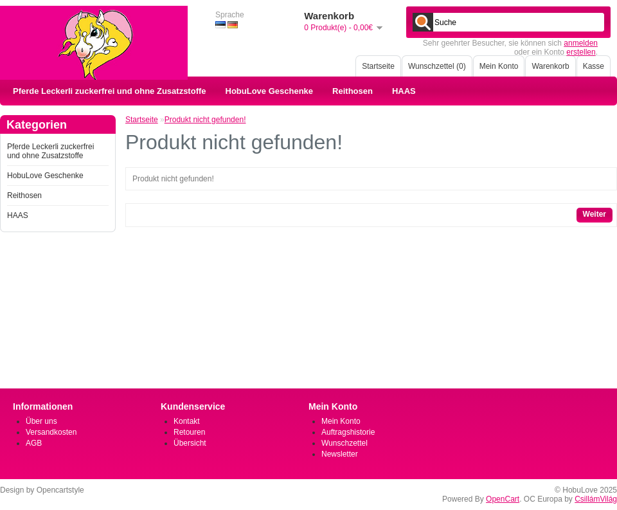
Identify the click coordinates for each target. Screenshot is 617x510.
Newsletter (339, 454)
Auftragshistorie (348, 432)
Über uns (41, 421)
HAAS (404, 91)
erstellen (580, 52)
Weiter (594, 214)
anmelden (581, 43)
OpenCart (502, 499)
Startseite (378, 66)
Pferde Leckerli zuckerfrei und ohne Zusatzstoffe (109, 91)
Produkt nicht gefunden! (205, 119)
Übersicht (190, 443)
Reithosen (352, 91)
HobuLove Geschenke (270, 91)
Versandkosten (51, 432)
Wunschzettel (344, 443)
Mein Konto (499, 66)
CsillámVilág (596, 499)
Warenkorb (550, 66)
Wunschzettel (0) (437, 66)
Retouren (189, 432)
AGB (34, 443)
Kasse (593, 66)
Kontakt (187, 421)
